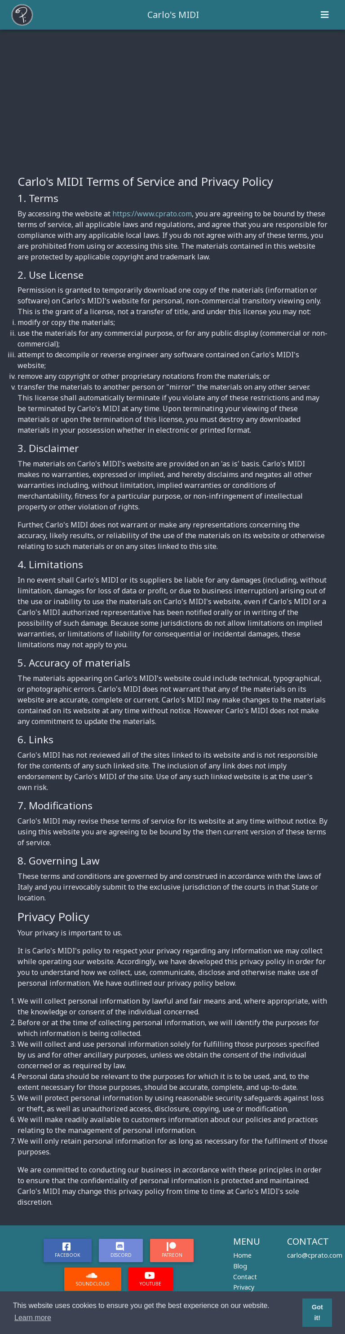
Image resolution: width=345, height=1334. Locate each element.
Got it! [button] (317, 1312)
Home (242, 1255)
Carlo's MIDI (173, 15)
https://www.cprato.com (152, 214)
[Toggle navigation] (324, 15)
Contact (245, 1277)
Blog (240, 1266)
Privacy (243, 1287)
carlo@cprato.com (314, 1255)
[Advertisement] (172, 97)
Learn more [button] (32, 1317)
